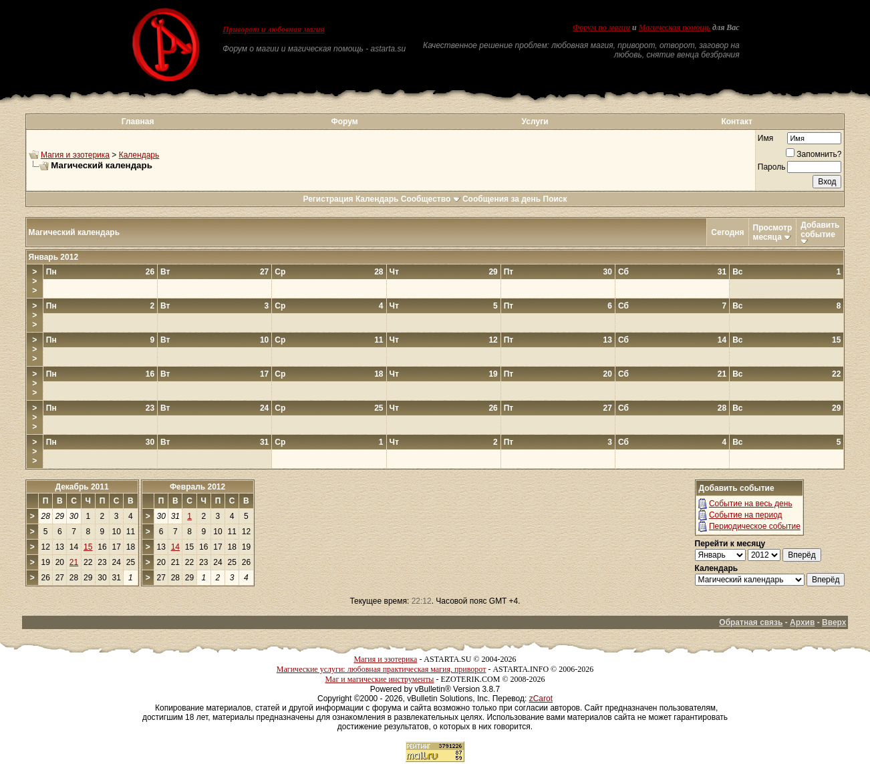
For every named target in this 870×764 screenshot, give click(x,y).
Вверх (834, 622)
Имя (765, 138)
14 (175, 547)
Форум (344, 121)
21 (73, 562)
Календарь (139, 155)
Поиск (555, 199)
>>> (34, 281)
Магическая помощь (674, 27)
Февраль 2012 (197, 487)
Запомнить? (813, 154)
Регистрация (328, 199)
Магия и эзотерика (75, 155)
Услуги (535, 121)
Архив (802, 622)
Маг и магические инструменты (379, 679)
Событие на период (745, 515)
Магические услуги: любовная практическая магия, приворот (381, 669)
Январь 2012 (54, 257)
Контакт (736, 121)
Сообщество (430, 199)
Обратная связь (750, 622)
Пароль (772, 167)
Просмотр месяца (772, 232)
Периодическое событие (755, 526)
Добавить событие (820, 229)
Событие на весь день (750, 503)
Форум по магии (601, 27)
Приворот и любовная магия (274, 29)
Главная (138, 121)
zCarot (541, 698)
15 (88, 547)
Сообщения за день (501, 199)
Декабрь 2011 (81, 487)
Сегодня (727, 232)
